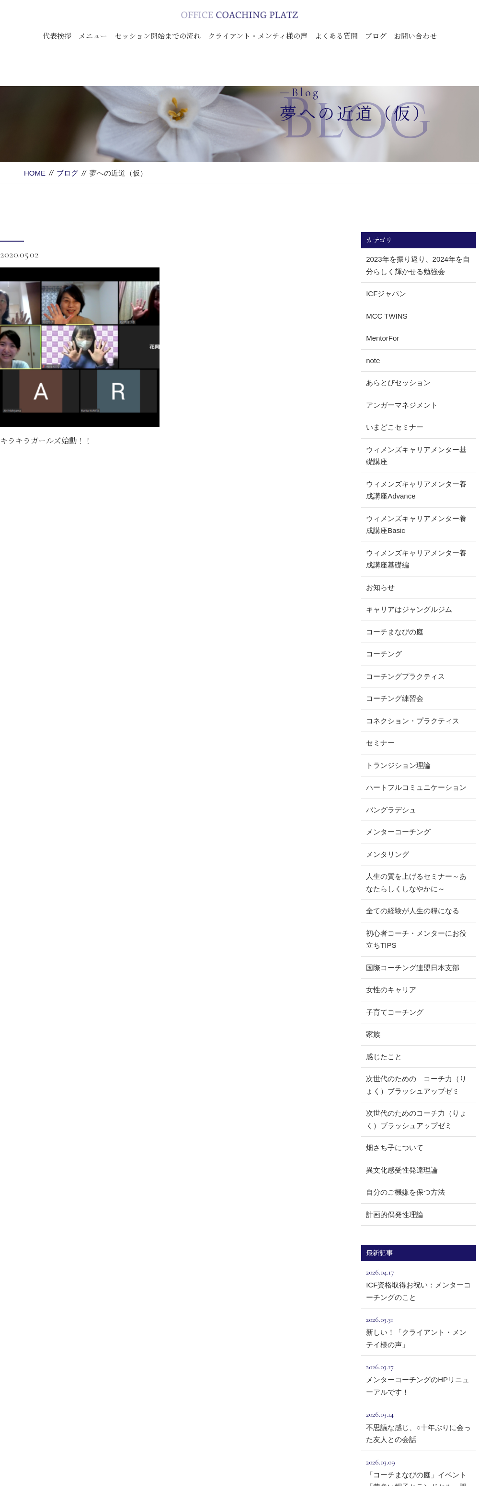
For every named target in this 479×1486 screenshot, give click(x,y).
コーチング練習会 (394, 698)
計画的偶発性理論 (394, 1214)
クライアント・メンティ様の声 (258, 36)
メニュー (93, 36)
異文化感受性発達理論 (402, 1170)
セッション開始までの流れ (157, 36)
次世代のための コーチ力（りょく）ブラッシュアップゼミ (416, 1085)
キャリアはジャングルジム (409, 609)
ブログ (376, 36)
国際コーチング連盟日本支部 (412, 968)
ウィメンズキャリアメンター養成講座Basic (416, 524)
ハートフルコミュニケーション (416, 787)
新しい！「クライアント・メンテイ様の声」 (418, 1331)
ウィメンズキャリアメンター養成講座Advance (416, 490)
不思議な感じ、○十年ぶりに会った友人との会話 (418, 1425)
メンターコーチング (398, 832)
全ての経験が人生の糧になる (412, 911)
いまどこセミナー (394, 427)
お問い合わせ (415, 36)
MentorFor (382, 338)
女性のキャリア (391, 990)
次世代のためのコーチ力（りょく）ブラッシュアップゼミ (416, 1119)
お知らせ (380, 587)
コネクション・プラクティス (412, 721)
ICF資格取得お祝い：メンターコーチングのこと (418, 1283)
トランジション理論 (398, 765)
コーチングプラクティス (405, 676)
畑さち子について (394, 1147)
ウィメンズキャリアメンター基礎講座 (416, 455)
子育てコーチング (394, 1012)
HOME (35, 173)
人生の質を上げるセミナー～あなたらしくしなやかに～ (416, 882)
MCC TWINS (386, 316)
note (373, 360)
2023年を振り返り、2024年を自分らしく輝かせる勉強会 (418, 265)
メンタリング (387, 854)
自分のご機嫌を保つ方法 (405, 1192)
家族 (373, 1034)
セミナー (380, 743)
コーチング (384, 654)
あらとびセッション (398, 382)
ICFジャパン (386, 293)
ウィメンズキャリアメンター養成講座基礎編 (416, 559)
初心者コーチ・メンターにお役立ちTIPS (416, 939)
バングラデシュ (391, 810)
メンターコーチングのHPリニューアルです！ (418, 1378)
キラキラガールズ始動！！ (46, 440)
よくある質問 (336, 36)
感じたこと (384, 1057)
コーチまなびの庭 (394, 632)
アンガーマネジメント (402, 405)
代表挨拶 (57, 36)
